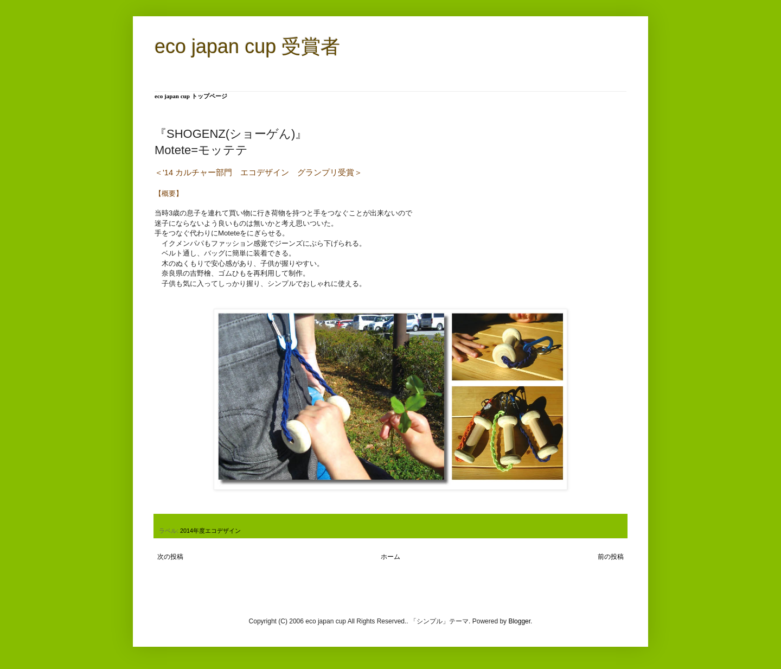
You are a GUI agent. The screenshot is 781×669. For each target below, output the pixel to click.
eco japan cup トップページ (191, 96)
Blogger (519, 621)
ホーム (390, 556)
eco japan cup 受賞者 (247, 46)
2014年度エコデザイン (210, 530)
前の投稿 (611, 556)
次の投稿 (170, 556)
